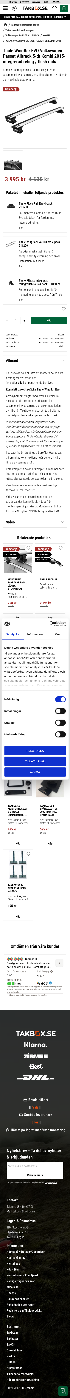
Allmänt (12, 360)
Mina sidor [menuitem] (13, 1287)
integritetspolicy (51, 1182)
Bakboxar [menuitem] (12, 1338)
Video (10, 522)
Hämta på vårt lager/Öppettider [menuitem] (26, 1252)
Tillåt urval (35, 761)
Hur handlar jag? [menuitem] (17, 1257)
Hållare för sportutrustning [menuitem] (23, 1380)
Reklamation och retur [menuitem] (20, 1305)
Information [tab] (35, 634)
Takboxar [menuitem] (12, 1332)
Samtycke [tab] (12, 634)
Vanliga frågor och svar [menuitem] (21, 1281)
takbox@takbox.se (24, 1211)
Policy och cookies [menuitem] (18, 1299)
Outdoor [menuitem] (11, 1362)
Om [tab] (57, 634)
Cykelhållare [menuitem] (14, 1350)
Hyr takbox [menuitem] (13, 1263)
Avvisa (35, 771)
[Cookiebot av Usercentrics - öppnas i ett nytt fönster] (50, 623)
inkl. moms (27, 1388)
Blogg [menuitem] (10, 1316)
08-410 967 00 (25, 1206)
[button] (62, 309)
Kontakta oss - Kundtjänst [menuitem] (22, 1275)
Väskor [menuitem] (11, 1356)
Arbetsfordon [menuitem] (14, 1368)
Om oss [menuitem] (11, 1293)
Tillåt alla (35, 750)
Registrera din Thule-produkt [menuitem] (24, 1310)
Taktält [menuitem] (11, 1344)
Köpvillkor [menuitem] (13, 1269)
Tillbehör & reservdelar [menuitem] (20, 1374)
